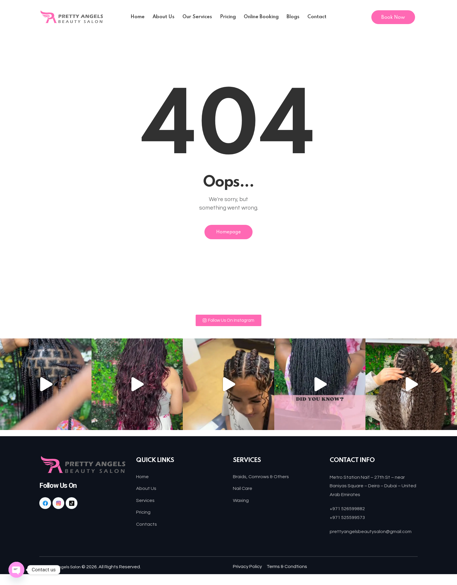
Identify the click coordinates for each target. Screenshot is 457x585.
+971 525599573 (349, 519)
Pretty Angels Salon (65, 577)
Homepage (228, 233)
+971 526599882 (349, 510)
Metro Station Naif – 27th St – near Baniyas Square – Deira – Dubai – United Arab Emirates (372, 488)
